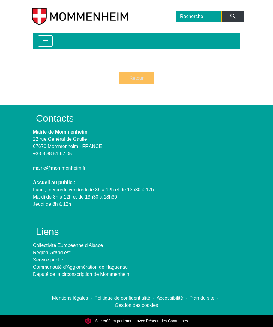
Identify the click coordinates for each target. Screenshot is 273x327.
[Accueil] (79, 16)
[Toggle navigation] (45, 41)
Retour (136, 78)
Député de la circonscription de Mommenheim (81, 274)
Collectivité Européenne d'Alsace (68, 245)
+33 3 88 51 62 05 (52, 153)
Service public (48, 259)
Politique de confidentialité (122, 298)
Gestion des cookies (136, 305)
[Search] (199, 16)
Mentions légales (70, 298)
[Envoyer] (233, 16)
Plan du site (202, 298)
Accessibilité (170, 298)
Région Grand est (51, 252)
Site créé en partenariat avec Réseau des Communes (136, 321)
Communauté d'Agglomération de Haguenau (80, 267)
